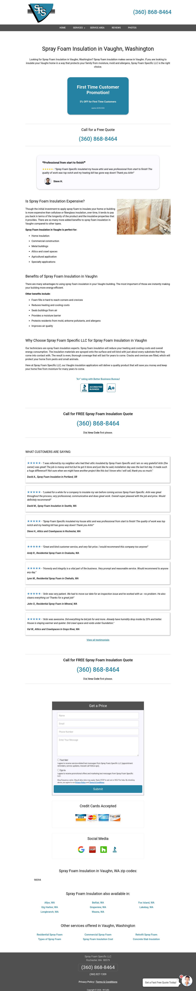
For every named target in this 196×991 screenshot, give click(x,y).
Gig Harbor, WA (49, 898)
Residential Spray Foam (49, 925)
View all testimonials (98, 630)
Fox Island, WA (146, 893)
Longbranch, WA (50, 902)
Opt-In (63, 761)
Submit (98, 780)
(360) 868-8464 (152, 12)
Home (63, 27)
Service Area (97, 27)
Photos (132, 27)
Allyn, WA (49, 893)
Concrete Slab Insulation (146, 930)
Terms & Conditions (96, 774)
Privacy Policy (80, 774)
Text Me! (64, 751)
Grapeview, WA (98, 898)
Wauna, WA (98, 902)
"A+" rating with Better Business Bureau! (98, 370)
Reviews (116, 27)
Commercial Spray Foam (98, 925)
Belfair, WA (98, 893)
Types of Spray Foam (49, 930)
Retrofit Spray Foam (146, 925)
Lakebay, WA (146, 898)
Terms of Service (120, 984)
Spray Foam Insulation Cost (98, 930)
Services (79, 28)
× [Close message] (177, 979)
